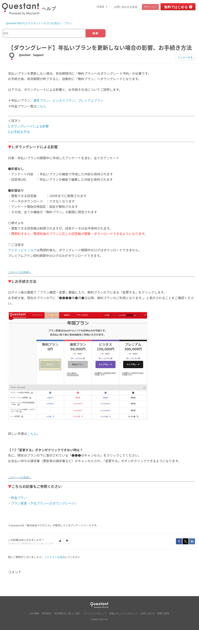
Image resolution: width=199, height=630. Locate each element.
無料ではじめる (176, 7)
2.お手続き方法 (19, 132)
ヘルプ (49, 8)
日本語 (101, 6)
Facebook (179, 541)
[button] (60, 541)
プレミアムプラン (90, 100)
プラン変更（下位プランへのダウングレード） (44, 503)
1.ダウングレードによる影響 (28, 126)
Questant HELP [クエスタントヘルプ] (27, 23)
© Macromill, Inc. (99, 619)
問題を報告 (163, 613)
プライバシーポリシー (95, 613)
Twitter (185, 541)
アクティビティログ (22, 250)
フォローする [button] (185, 57)
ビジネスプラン (64, 100)
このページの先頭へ (19, 272)
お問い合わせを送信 (125, 6)
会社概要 (34, 613)
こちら (41, 106)
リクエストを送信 (54, 557)
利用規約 (46, 613)
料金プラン (19, 497)
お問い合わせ (147, 613)
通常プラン (41, 100)
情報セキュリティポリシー (123, 613)
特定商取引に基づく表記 (67, 613)
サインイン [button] (150, 6)
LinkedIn (192, 541)
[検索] (44, 33)
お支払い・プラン (61, 23)
